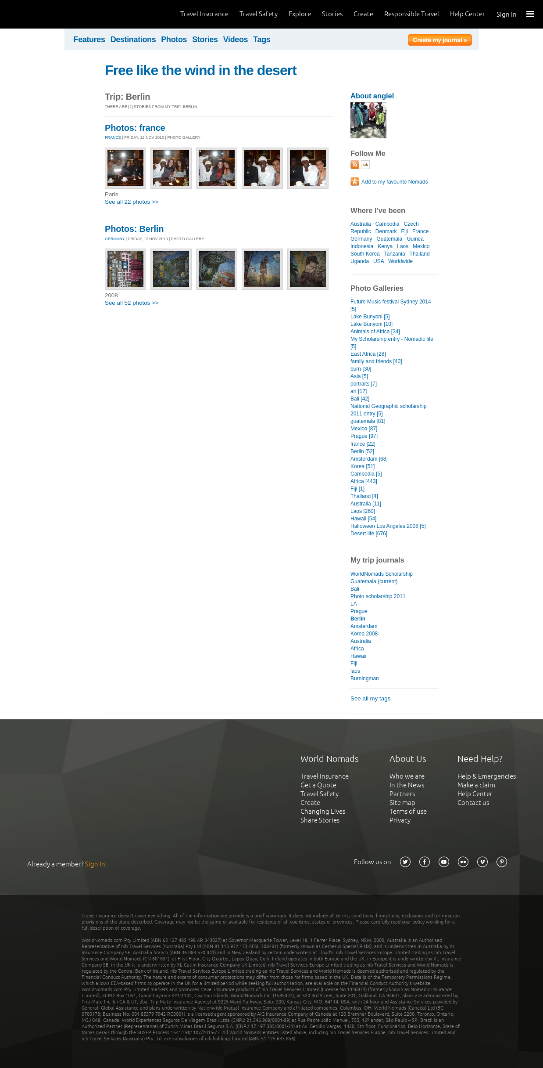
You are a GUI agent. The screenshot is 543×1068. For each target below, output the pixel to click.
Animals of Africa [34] (375, 331)
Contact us (473, 802)
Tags (261, 39)
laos (355, 671)
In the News (406, 785)
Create (363, 14)
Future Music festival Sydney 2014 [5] (390, 305)
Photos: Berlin (134, 229)
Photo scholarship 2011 (378, 596)
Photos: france (135, 128)
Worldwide (400, 261)
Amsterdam (363, 626)
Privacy (400, 820)
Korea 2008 (364, 634)
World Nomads (46, 14)
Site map (402, 802)
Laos (402, 246)
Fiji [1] (357, 489)
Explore (300, 14)
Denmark (386, 231)
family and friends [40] (376, 361)
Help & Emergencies (486, 776)
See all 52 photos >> (132, 302)
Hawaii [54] (363, 519)
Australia (360, 224)
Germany (361, 239)
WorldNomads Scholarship (381, 574)
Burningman (364, 678)
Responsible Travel (411, 14)
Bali (354, 589)
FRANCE (113, 137)
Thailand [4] (364, 496)
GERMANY (115, 239)
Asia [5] (359, 376)
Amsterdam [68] (369, 459)
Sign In (507, 14)
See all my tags (370, 698)
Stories (332, 14)
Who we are (407, 776)
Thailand (420, 254)
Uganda (359, 261)
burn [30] (360, 369)
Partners (402, 793)
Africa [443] (363, 481)
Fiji (404, 231)
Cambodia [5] (366, 474)
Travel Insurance (204, 14)
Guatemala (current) (374, 581)
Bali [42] (359, 399)
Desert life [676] (368, 533)
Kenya (385, 246)
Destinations (133, 39)
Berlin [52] (362, 451)
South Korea (365, 254)
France (420, 231)
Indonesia (361, 246)
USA (378, 261)
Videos (235, 39)
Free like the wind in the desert (201, 70)
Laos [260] (362, 511)
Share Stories (319, 820)
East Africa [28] (368, 354)
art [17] (358, 391)
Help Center (467, 14)
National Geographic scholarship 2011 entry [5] (388, 410)
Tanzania (394, 254)
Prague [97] (364, 436)
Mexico (421, 246)
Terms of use (408, 811)
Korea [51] (362, 466)
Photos (174, 39)
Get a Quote (318, 785)
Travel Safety (258, 14)
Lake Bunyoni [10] (371, 324)
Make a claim (476, 785)
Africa (357, 649)
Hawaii (358, 656)
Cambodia (387, 224)
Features (89, 39)
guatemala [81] (368, 421)
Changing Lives (322, 811)
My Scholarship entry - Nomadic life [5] (391, 343)
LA (353, 604)
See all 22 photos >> (132, 201)
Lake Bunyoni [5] (370, 317)
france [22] (362, 444)
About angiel (372, 96)
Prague (359, 611)
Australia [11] (365, 504)
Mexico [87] (363, 429)
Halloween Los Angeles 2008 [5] (388, 526)
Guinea (415, 239)
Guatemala (389, 239)
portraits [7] (363, 384)
